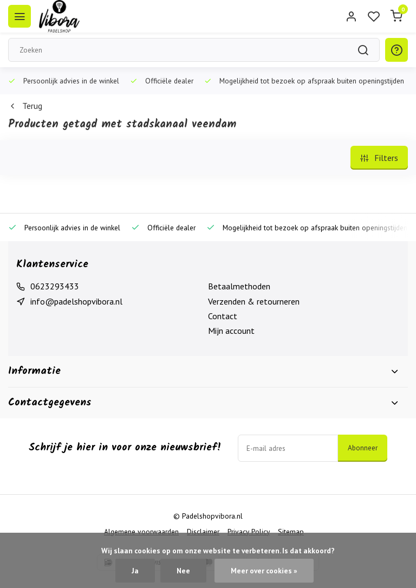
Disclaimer (203, 532)
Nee (183, 571)
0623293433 (54, 286)
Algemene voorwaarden (141, 532)
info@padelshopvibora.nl (76, 301)
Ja (135, 571)
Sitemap (291, 532)
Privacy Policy (248, 532)
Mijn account (231, 330)
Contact (222, 316)
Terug (25, 105)
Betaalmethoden (239, 286)
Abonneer (363, 448)
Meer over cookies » (264, 571)
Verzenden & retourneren (254, 301)
